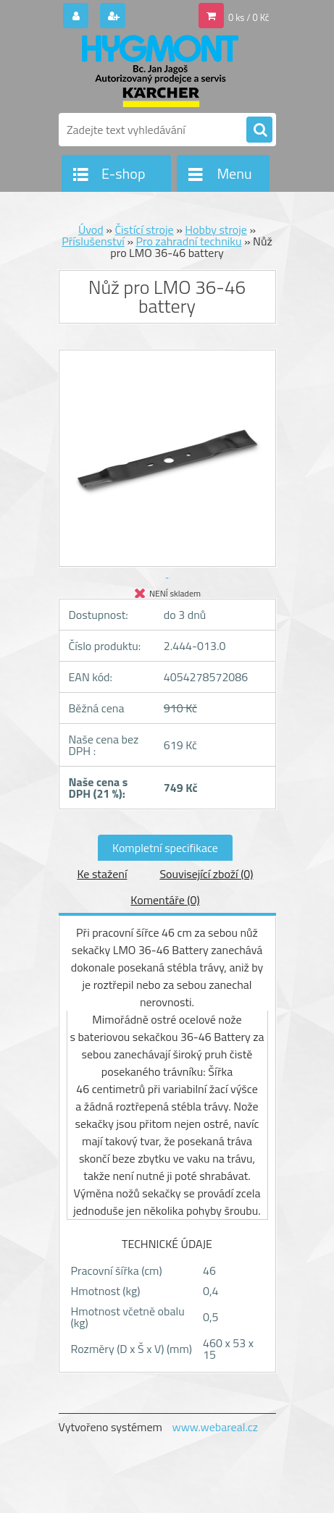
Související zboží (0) (206, 873)
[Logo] (158, 71)
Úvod (91, 229)
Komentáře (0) (164, 900)
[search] (259, 130)
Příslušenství (93, 241)
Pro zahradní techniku (189, 241)
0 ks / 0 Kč (249, 17)
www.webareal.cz (215, 1427)
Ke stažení (102, 873)
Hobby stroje (216, 229)
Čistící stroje (143, 229)
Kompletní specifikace (165, 847)
